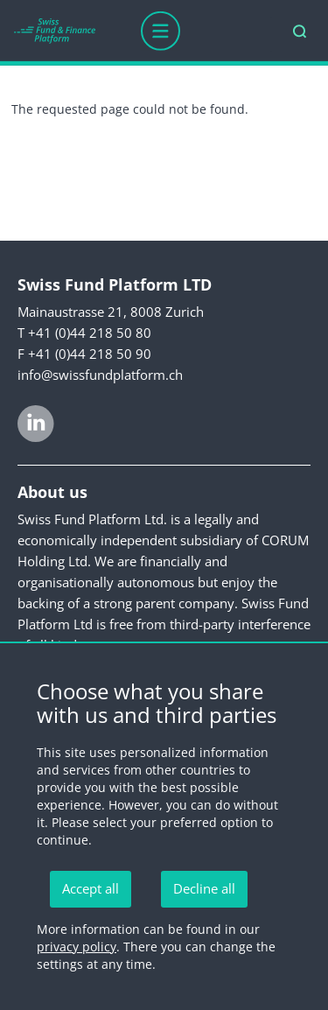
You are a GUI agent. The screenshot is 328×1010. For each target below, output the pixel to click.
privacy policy (76, 946)
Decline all (204, 888)
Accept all (90, 888)
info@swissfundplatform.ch (100, 374)
